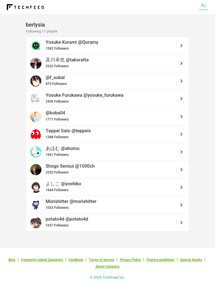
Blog (11, 260)
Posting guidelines (160, 260)
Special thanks (191, 260)
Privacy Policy (130, 260)
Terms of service (101, 260)
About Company (107, 267)
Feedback (76, 260)
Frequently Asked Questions (42, 260)
